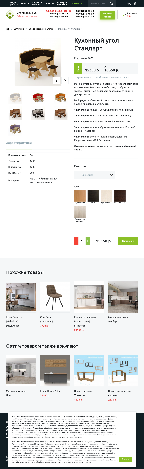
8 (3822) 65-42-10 (84, 16)
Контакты (77, 3)
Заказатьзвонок (107, 15)
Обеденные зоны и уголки (41, 29)
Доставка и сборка (37, 3)
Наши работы (14, 3)
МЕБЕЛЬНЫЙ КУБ (30, 14)
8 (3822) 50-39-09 (59, 16)
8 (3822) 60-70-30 (59, 13)
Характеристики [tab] (19, 142)
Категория (80, 166)
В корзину (128, 241)
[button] (56, 80)
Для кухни (19, 29)
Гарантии (49, 3)
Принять (126, 459)
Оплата (25, 3)
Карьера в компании (62, 3)
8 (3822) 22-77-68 (84, 11)
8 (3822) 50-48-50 (84, 14)
